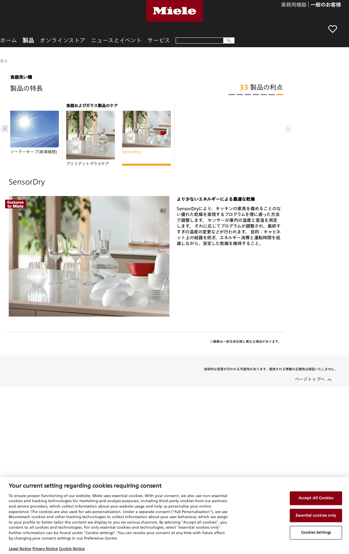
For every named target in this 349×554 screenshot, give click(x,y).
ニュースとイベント (116, 40)
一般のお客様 (325, 5)
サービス (158, 40)
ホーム (8, 40)
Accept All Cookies (315, 498)
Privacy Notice (45, 548)
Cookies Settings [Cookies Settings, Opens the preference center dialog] (316, 532)
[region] (174, 515)
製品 (28, 40)
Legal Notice (20, 548)
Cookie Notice (72, 548)
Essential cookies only (316, 515)
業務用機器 (293, 5)
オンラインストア (62, 40)
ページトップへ (310, 379)
